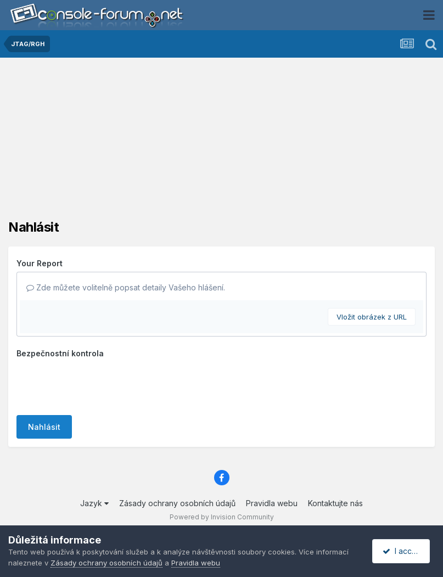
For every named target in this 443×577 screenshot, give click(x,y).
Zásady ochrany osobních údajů (177, 503)
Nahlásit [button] (44, 427)
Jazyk (94, 503)
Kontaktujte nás (335, 503)
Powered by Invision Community (222, 517)
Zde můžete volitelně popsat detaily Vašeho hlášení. (125, 287)
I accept (402, 551)
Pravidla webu (272, 503)
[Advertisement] (221, 143)
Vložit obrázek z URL (372, 316)
